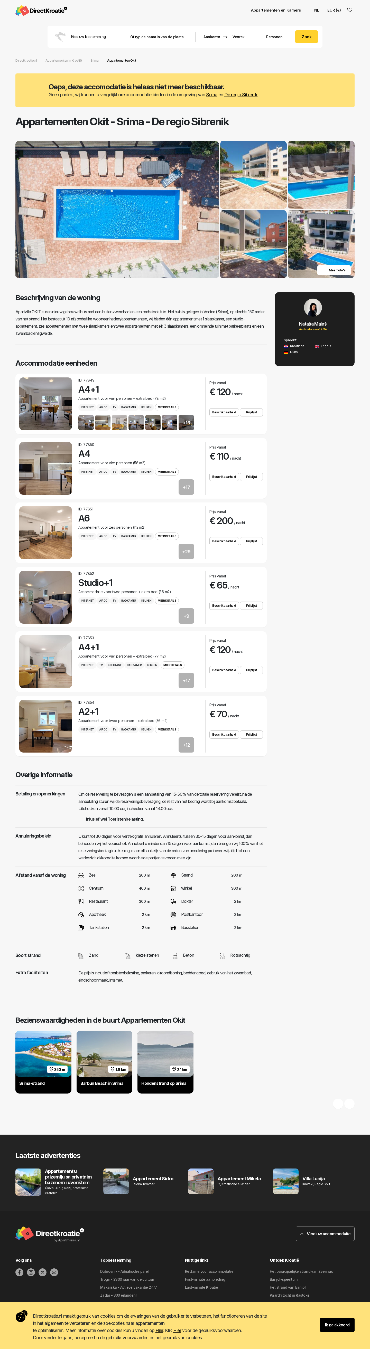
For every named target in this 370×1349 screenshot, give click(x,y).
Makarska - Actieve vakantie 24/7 (128, 1287)
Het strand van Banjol (288, 1287)
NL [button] (314, 10)
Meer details (167, 407)
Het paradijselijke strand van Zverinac (301, 1271)
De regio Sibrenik (241, 94)
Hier (159, 1330)
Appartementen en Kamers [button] (276, 10)
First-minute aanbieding (205, 1279)
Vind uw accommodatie (325, 1233)
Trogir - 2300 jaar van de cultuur (127, 1279)
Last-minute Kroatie (201, 1287)
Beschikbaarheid (224, 412)
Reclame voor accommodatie (209, 1271)
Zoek (306, 36)
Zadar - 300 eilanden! (118, 1295)
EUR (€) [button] (334, 10)
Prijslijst (251, 412)
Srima (211, 94)
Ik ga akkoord (337, 1324)
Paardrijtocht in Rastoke (290, 1295)
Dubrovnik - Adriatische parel (124, 1271)
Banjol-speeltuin (284, 1279)
